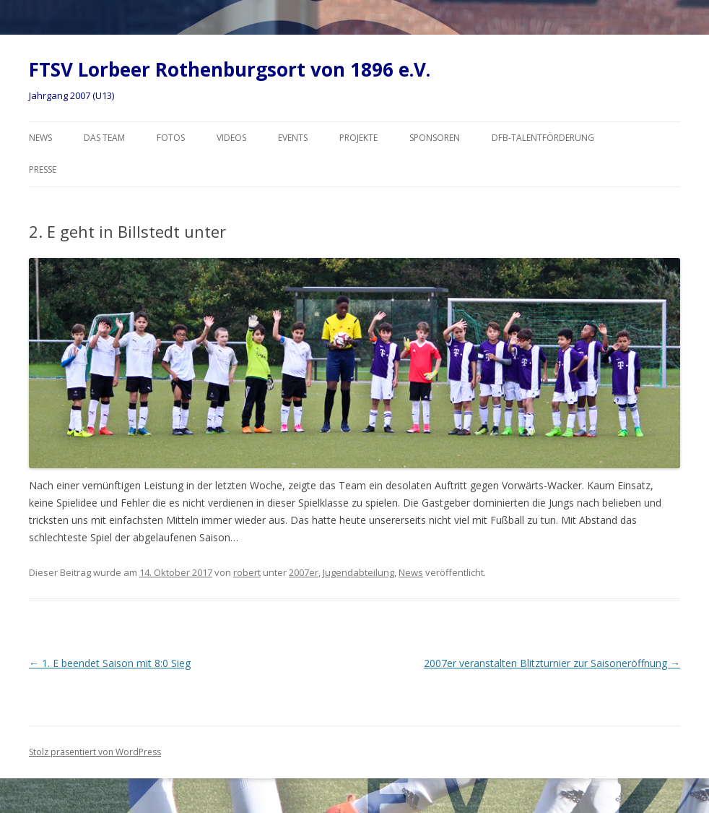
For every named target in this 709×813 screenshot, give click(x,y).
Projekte (358, 138)
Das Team (104, 138)
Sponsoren (434, 138)
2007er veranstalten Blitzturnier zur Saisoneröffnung (552, 663)
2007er (303, 572)
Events (293, 138)
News (40, 138)
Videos (231, 138)
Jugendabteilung (358, 572)
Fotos (171, 138)
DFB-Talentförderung (543, 138)
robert (247, 572)
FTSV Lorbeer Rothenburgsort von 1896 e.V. (229, 69)
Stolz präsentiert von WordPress (95, 752)
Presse (42, 169)
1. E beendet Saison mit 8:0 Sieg (110, 663)
